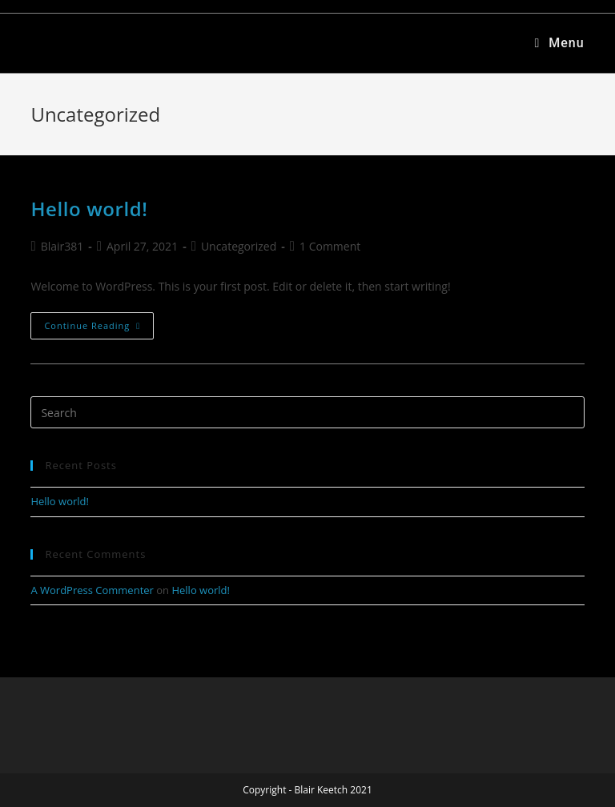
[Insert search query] (307, 412)
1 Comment (329, 246)
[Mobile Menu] (559, 43)
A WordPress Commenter (92, 590)
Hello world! (88, 208)
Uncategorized (238, 246)
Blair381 (62, 246)
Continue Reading (99, 321)
